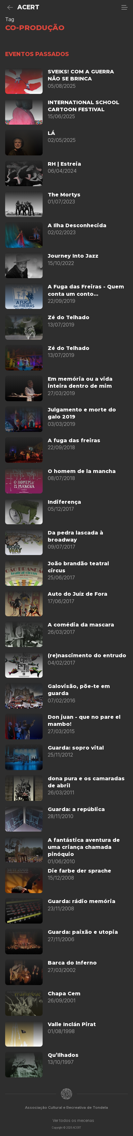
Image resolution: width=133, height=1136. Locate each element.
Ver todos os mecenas (73, 1120)
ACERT (28, 7)
